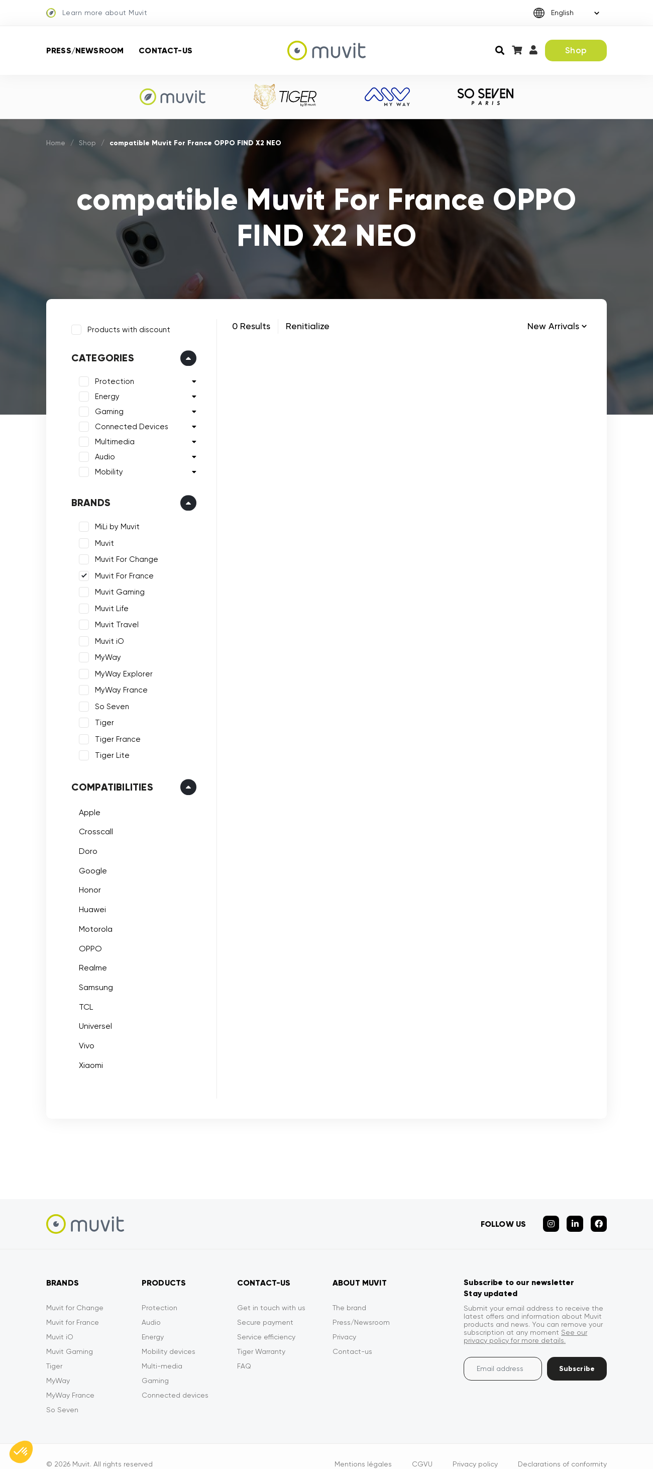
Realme (88, 963)
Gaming (104, 407)
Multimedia (110, 437)
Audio (100, 452)
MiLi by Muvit (112, 522)
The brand (349, 1292)
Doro (83, 846)
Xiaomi (86, 1060)
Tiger (99, 718)
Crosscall (91, 827)
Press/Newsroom (85, 50)
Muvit (99, 538)
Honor (85, 885)
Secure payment (265, 1307)
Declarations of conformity (562, 1448)
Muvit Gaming (115, 587)
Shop (576, 50)
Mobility (104, 467)
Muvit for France (72, 1307)
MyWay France (116, 685)
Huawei (87, 904)
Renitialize (308, 326)
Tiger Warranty (261, 1336)
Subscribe (577, 1353)
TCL (81, 1002)
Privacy (344, 1321)
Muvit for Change (74, 1292)
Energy (102, 392)
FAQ (244, 1350)
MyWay (103, 652)
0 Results (251, 326)
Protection (109, 376)
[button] (21, 1452)
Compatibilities (107, 782)
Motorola (90, 924)
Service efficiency (266, 1321)
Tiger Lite (107, 750)
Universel (90, 1021)
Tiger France (113, 734)
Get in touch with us (271, 1292)
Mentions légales (363, 1448)
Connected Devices (126, 422)
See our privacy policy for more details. (525, 1321)
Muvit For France (119, 570)
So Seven (107, 701)
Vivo (81, 1040)
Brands (85, 498)
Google (88, 865)
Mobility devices (168, 1336)
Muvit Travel (112, 620)
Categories (97, 353)
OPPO (85, 943)
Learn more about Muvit (96, 13)
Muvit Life (107, 603)
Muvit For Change (121, 554)
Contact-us (165, 50)
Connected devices (175, 1380)
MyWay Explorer (119, 668)
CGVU (422, 1448)
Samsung (91, 982)
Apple (84, 807)
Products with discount (123, 324)
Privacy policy (475, 1448)
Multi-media (162, 1350)
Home (56, 143)
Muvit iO (104, 636)
